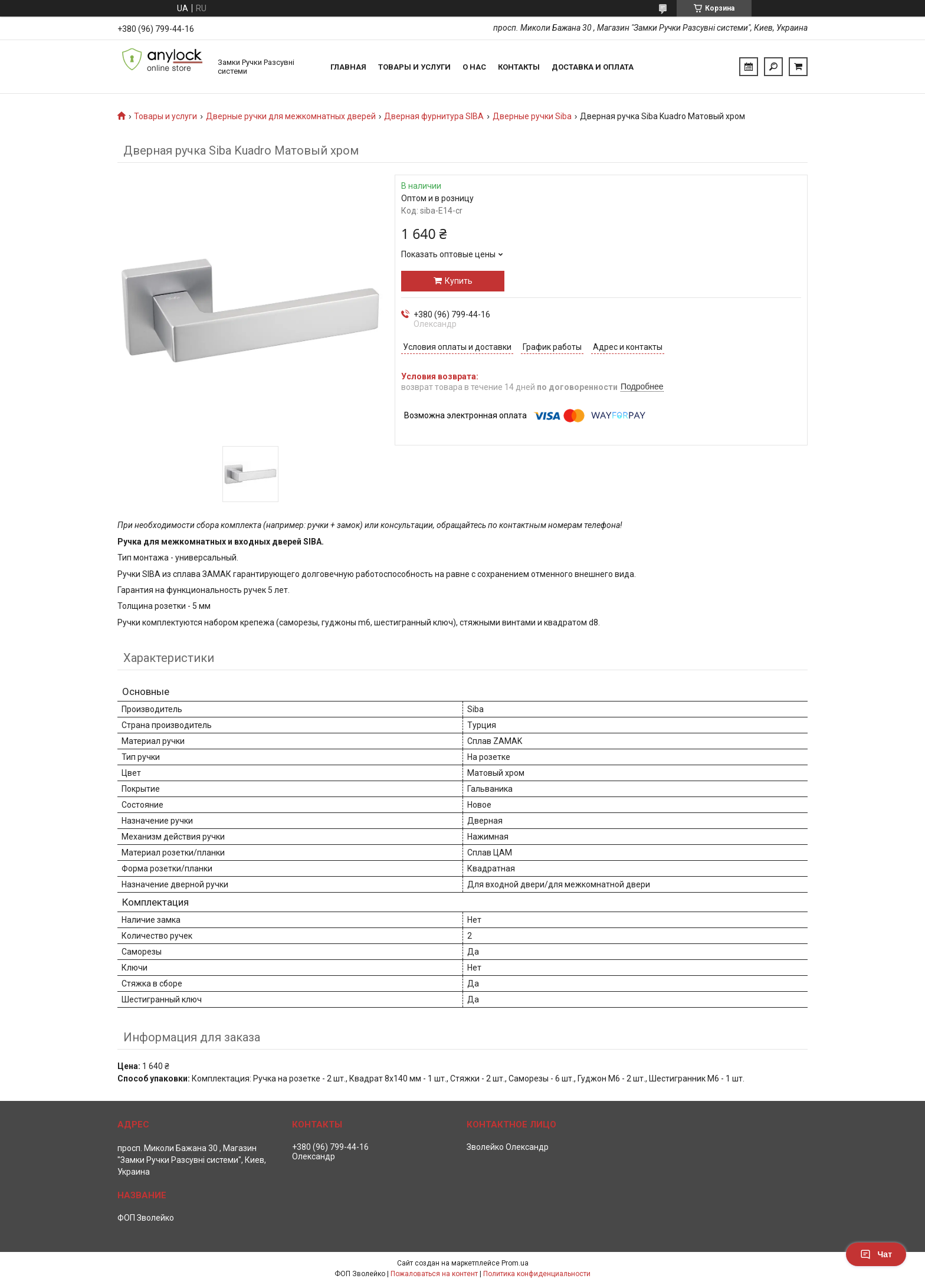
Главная (348, 67)
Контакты (519, 67)
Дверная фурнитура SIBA (434, 116)
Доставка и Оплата (593, 67)
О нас (474, 67)
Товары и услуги (414, 67)
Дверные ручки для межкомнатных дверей (291, 116)
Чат (876, 1254)
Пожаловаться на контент (434, 1274)
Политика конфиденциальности (537, 1274)
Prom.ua (515, 1263)
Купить (459, 281)
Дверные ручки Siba (532, 116)
